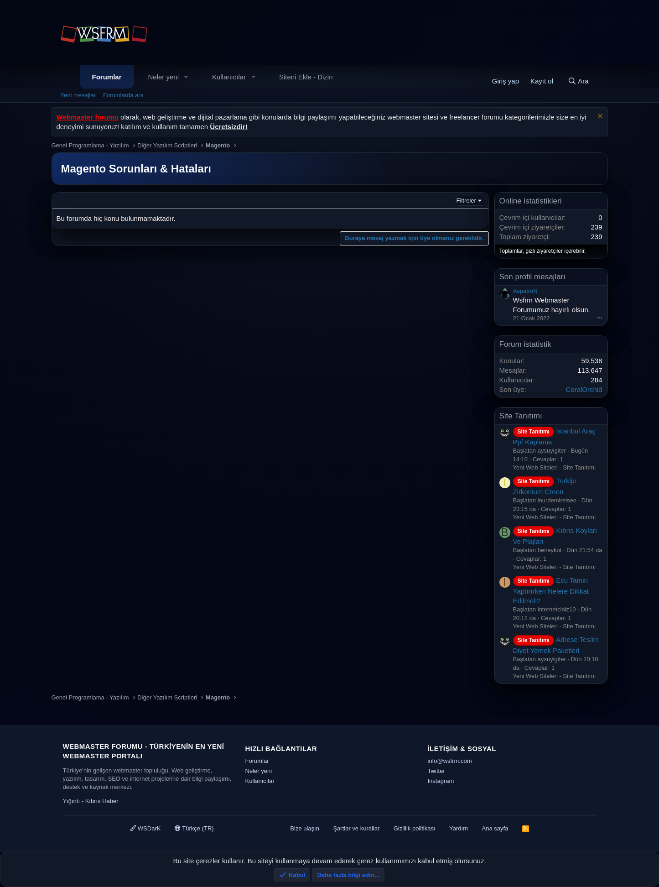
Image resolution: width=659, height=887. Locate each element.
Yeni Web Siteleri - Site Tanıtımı (554, 467)
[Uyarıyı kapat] (599, 117)
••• (599, 317)
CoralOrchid (584, 389)
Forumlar (107, 77)
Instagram (441, 780)
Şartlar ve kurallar (356, 828)
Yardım (458, 828)
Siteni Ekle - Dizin (306, 77)
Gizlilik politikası (415, 828)
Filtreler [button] (466, 200)
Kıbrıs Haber (102, 801)
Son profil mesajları (532, 276)
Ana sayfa (495, 828)
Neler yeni (163, 77)
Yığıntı (71, 801)
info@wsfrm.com (450, 760)
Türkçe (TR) (194, 828)
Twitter (436, 770)
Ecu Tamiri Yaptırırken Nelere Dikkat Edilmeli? (551, 590)
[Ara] (578, 81)
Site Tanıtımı (520, 416)
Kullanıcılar (229, 77)
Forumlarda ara (123, 95)
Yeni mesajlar (78, 95)
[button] (186, 76)
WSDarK (145, 828)
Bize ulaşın (304, 828)
